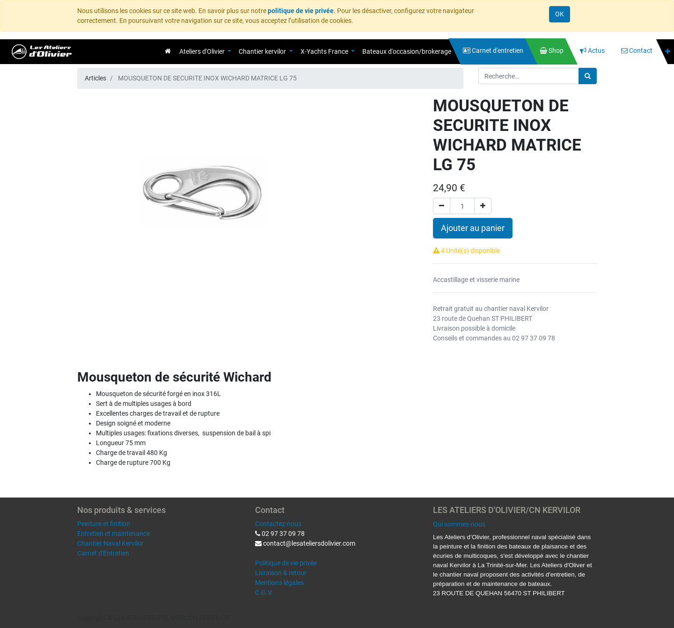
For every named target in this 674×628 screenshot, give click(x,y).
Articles (95, 78)
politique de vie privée (301, 10)
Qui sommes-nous (459, 524)
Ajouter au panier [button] (473, 228)
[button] (667, 51)
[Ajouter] (482, 206)
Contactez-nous (278, 523)
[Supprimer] (441, 206)
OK (559, 14)
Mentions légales (279, 582)
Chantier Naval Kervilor (110, 543)
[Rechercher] (588, 76)
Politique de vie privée (286, 563)
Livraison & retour (281, 573)
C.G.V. (264, 592)
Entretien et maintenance (113, 533)
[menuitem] (168, 51)
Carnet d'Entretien (103, 553)
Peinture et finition (103, 523)
